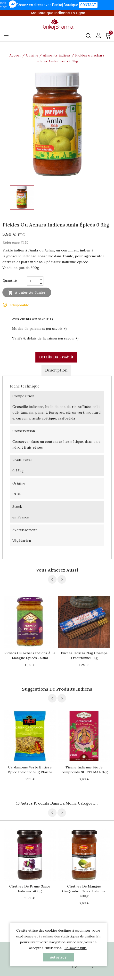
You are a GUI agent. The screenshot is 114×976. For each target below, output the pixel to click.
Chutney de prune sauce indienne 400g (29, 888)
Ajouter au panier (27, 292)
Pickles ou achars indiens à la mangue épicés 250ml (30, 655)
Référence (11, 242)
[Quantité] (32, 281)
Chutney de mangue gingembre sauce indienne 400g (84, 891)
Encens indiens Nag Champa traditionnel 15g (84, 655)
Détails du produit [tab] (56, 357)
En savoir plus (76, 948)
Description (56, 370)
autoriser (58, 957)
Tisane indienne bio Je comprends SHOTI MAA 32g (84, 769)
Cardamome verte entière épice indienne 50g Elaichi (30, 769)
